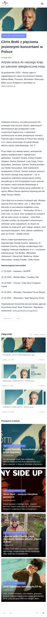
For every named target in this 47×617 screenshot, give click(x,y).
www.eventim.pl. (8, 86)
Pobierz (40, 360)
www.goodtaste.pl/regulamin (25, 311)
